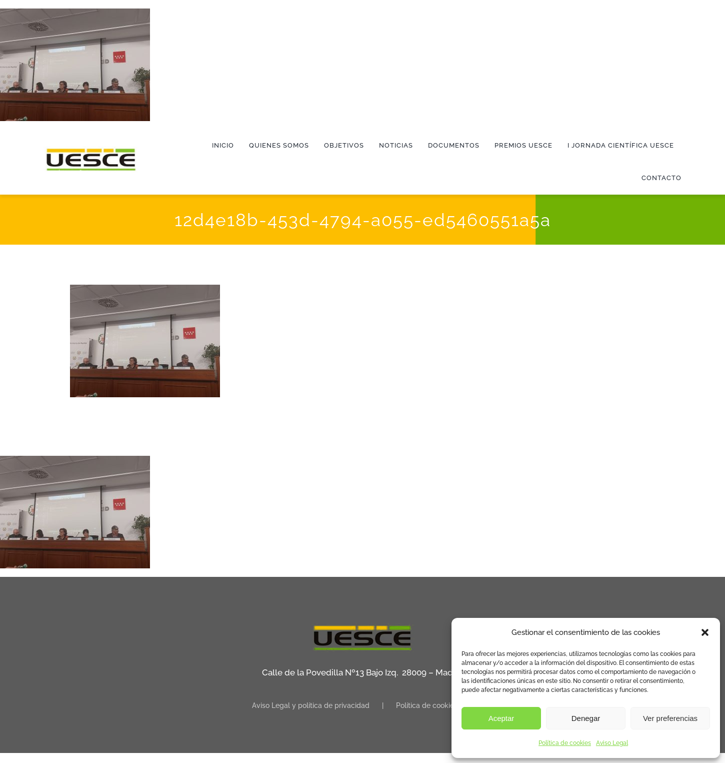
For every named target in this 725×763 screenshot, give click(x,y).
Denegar (586, 718)
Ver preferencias (670, 718)
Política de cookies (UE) (434, 705)
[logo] (91, 150)
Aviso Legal (612, 742)
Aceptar (501, 718)
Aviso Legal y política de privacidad (311, 705)
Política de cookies (564, 742)
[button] (705, 632)
